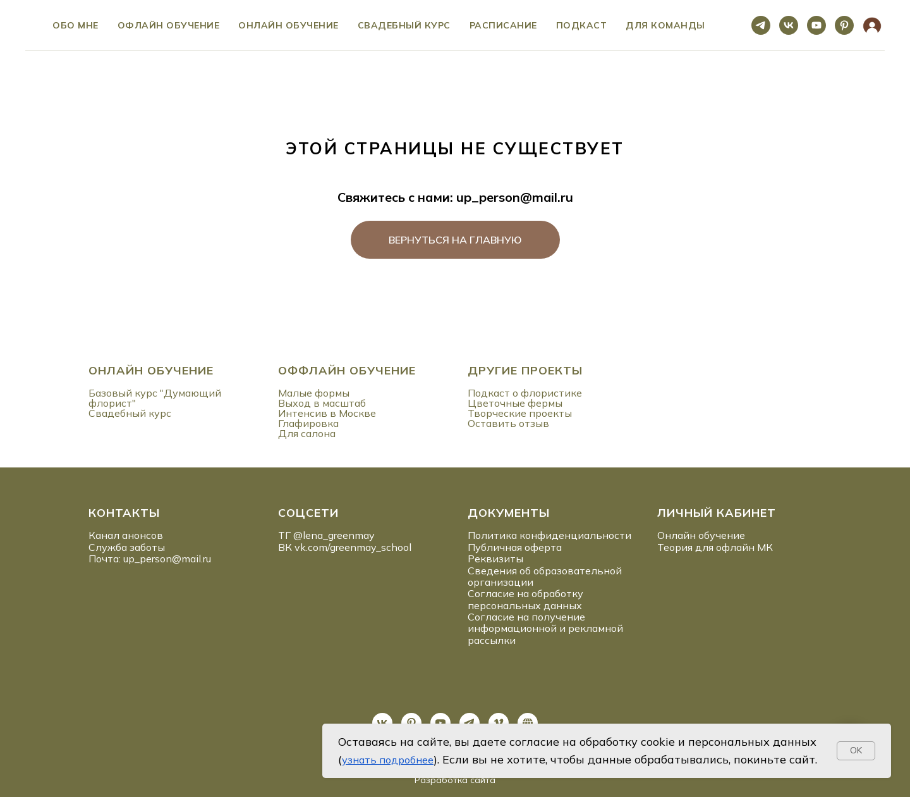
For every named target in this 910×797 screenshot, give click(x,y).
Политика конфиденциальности (549, 535)
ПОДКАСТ (581, 25)
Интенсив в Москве (327, 413)
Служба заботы (126, 547)
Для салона (307, 433)
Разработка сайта (455, 780)
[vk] (788, 25)
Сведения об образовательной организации (545, 576)
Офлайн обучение (169, 25)
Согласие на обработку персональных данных (525, 599)
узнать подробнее (388, 759)
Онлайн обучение (288, 25)
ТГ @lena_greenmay (326, 535)
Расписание (503, 25)
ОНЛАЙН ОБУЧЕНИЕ (151, 370)
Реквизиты (495, 558)
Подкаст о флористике (525, 392)
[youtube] (816, 25)
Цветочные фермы (515, 403)
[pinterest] (844, 25)
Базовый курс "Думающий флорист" (154, 397)
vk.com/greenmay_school (352, 547)
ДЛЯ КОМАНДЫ (665, 25)
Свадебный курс (404, 25)
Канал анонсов (125, 535)
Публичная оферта (515, 547)
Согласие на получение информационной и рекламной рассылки (545, 628)
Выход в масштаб (322, 403)
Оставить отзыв (508, 423)
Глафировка (308, 423)
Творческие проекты (520, 413)
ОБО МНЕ (75, 25)
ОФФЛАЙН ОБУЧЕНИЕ (347, 370)
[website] (872, 25)
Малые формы (313, 392)
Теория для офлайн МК (715, 547)
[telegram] (760, 25)
